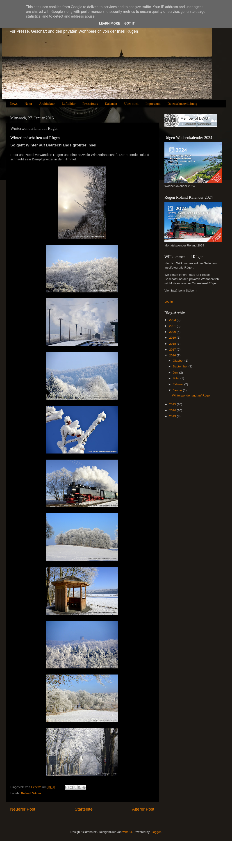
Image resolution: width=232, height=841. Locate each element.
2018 (173, 343)
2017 (173, 349)
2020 (173, 331)
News (14, 103)
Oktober (178, 360)
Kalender (111, 103)
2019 (173, 337)
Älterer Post (143, 809)
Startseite (84, 809)
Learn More (109, 23)
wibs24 (127, 832)
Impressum (153, 103)
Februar (178, 384)
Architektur (47, 103)
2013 (173, 416)
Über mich (131, 103)
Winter (36, 793)
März (176, 378)
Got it (129, 23)
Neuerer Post (22, 809)
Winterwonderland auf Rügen (192, 395)
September (181, 366)
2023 (173, 319)
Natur (28, 103)
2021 (173, 326)
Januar (178, 390)
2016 (173, 355)
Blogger (155, 832)
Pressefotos (90, 103)
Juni (176, 372)
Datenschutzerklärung (182, 103)
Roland (26, 793)
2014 (173, 410)
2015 (173, 404)
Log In (168, 301)
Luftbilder (68, 103)
